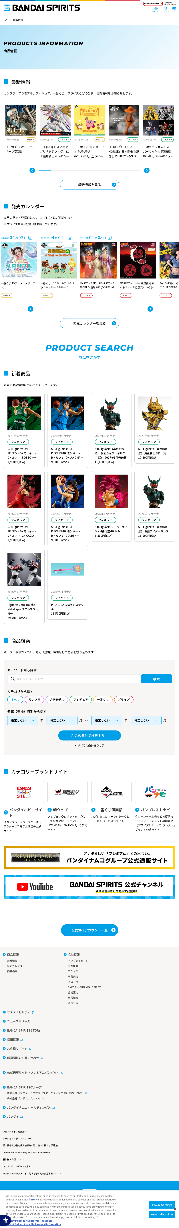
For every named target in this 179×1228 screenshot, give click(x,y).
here (32, 1199)
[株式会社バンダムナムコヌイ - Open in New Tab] (89, 1098)
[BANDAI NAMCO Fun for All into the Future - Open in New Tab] (159, 5)
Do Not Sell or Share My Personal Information (26, 1152)
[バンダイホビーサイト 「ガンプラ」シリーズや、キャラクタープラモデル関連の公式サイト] (24, 807)
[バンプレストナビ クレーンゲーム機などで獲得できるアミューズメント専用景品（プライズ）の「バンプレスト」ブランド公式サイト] (155, 806)
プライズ (86, 295)
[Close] (175, 1209)
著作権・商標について (14, 1159)
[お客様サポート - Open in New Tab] (17, 1048)
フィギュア (64, 139)
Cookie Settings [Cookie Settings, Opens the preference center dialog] (162, 1205)
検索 (156, 678)
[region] (89, 1209)
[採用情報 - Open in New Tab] (13, 1039)
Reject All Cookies (162, 1214)
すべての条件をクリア (91, 745)
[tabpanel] (21, 132)
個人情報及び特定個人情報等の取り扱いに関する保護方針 (31, 1145)
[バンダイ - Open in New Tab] (13, 1116)
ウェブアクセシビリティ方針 (17, 1166)
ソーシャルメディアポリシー (17, 1138)
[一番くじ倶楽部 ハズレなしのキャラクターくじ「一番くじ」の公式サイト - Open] (111, 802)
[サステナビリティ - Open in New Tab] (18, 1012)
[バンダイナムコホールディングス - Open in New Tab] (29, 1107)
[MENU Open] (174, 10)
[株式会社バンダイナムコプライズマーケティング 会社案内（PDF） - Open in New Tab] (89, 1093)
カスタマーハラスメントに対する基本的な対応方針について (32, 1173)
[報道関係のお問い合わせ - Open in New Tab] (23, 1057)
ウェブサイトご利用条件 (15, 1131)
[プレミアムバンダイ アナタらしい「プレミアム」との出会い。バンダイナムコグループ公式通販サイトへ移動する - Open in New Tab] (89, 857)
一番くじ (31, 139)
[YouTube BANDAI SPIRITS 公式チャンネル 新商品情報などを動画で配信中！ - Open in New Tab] (89, 887)
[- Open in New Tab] (20, 132)
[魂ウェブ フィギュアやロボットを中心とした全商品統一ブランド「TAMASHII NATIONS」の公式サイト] (67, 806)
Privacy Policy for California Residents (29, 1221)
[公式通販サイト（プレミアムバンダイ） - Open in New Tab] (33, 1072)
